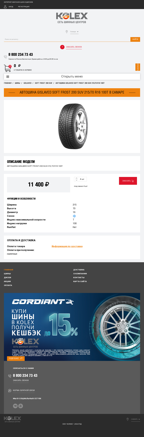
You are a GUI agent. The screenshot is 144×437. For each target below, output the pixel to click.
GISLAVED (27, 83)
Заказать (128, 181)
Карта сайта (80, 281)
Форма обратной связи (24, 390)
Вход (11, 6)
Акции (7, 281)
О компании (80, 274)
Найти (135, 39)
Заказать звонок (74, 47)
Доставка (78, 270)
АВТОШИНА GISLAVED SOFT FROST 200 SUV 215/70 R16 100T (80, 83)
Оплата (8, 285)
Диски (7, 277)
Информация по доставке (67, 247)
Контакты (78, 277)
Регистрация (23, 6)
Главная (7, 83)
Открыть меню (72, 76)
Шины (17, 83)
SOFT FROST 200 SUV (43, 83)
